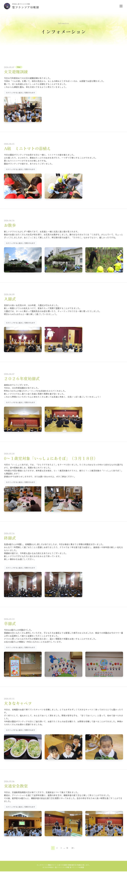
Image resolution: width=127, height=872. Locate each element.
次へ (74, 848)
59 (67, 848)
